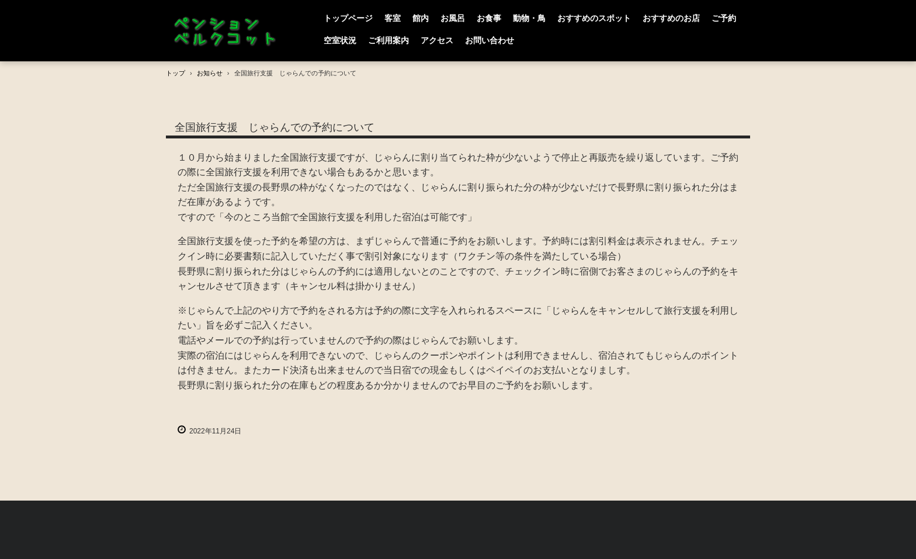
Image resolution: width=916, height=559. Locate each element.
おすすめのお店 (671, 18)
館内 (420, 18)
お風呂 (452, 18)
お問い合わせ (489, 40)
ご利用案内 (388, 40)
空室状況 (340, 40)
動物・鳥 (529, 18)
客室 (392, 18)
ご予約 (724, 18)
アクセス (437, 40)
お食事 (489, 18)
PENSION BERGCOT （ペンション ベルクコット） (227, 31)
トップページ (348, 18)
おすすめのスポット (594, 18)
